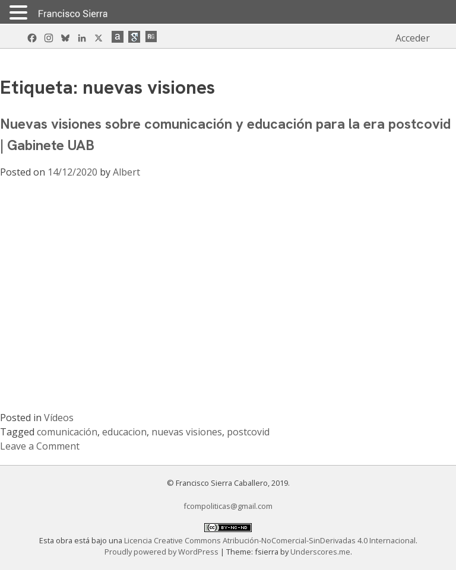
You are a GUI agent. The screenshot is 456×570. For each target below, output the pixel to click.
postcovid (248, 431)
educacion (124, 431)
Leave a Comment (40, 446)
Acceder (412, 37)
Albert (126, 172)
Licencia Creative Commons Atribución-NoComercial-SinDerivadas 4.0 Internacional (270, 540)
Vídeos (59, 417)
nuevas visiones (186, 431)
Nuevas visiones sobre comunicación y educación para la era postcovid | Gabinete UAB (225, 134)
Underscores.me (320, 551)
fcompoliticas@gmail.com (228, 506)
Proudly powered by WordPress (162, 551)
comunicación (67, 431)
